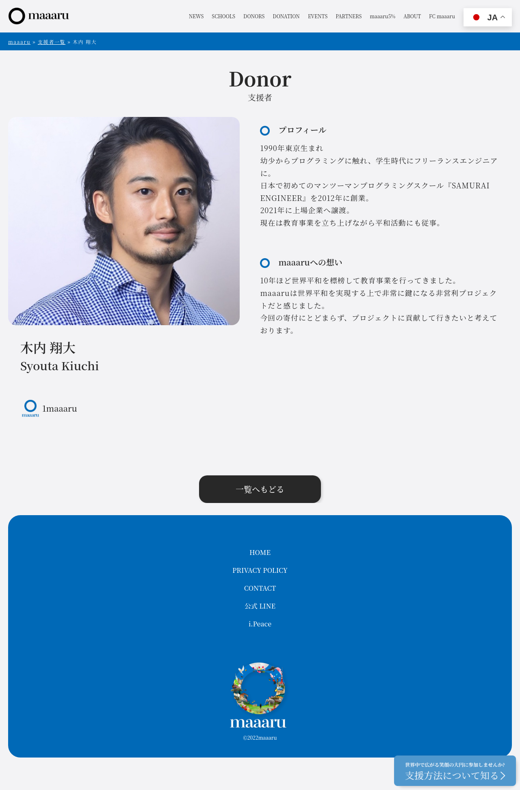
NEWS (196, 16)
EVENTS (317, 16)
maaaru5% (382, 16)
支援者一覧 (51, 41)
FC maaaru (442, 16)
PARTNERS (349, 16)
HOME (260, 552)
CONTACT (260, 588)
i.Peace (260, 623)
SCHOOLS (223, 16)
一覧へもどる (260, 489)
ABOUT (412, 16)
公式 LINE (260, 606)
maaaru (19, 41)
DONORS (253, 16)
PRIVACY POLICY (260, 570)
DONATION (286, 16)
